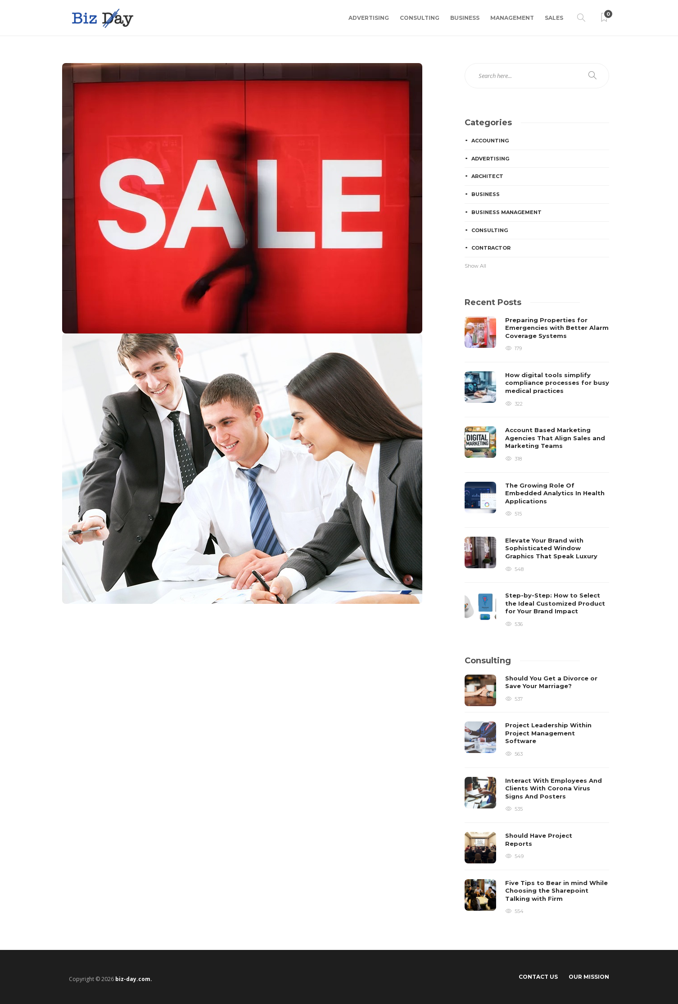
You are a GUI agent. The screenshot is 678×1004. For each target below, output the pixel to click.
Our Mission (589, 976)
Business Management (506, 212)
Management (512, 17)
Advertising (368, 17)
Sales (554, 17)
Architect (487, 176)
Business (464, 17)
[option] (537, 472)
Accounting (490, 140)
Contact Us (538, 976)
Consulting (419, 17)
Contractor (491, 248)
